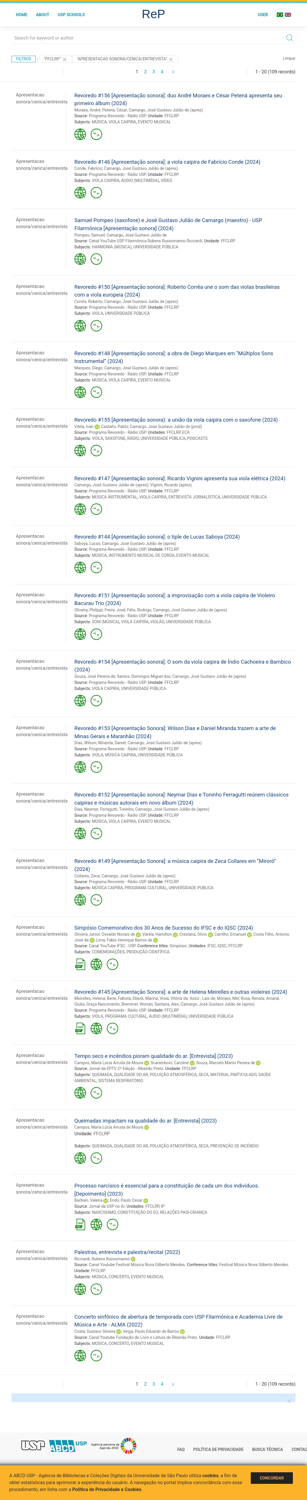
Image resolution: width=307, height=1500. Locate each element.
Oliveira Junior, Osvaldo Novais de (104, 934)
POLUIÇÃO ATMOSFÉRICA (173, 1074)
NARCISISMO (103, 1212)
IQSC (222, 945)
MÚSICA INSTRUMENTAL (114, 497)
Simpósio (178, 945)
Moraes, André (87, 110)
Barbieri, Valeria (88, 1200)
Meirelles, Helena (89, 998)
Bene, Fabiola (119, 998)
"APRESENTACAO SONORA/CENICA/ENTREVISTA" (125, 59)
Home (21, 14)
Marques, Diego (88, 368)
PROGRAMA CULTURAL (146, 887)
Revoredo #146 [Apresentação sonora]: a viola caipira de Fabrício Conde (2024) (167, 162)
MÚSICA (99, 122)
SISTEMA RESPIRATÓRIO (120, 1080)
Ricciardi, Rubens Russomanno (102, 1259)
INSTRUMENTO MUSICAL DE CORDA (141, 555)
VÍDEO (166, 180)
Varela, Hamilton (157, 934)
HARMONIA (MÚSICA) (112, 247)
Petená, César (114, 110)
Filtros (23, 59)
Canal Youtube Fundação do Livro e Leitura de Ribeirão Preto (143, 1337)
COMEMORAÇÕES (108, 952)
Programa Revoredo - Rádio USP (117, 115)
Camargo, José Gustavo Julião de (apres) (166, 110)
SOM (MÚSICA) (105, 621)
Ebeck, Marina (145, 998)
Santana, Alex (166, 1004)
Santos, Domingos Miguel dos (143, 676)
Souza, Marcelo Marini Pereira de (225, 1062)
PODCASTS (197, 438)
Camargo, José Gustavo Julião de (137, 235)
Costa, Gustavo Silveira (94, 1331)
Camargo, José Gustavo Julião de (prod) (166, 426)
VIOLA (97, 313)
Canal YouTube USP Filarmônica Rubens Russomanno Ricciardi (145, 241)
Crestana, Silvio (193, 934)
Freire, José (114, 610)
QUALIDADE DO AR (131, 1074)
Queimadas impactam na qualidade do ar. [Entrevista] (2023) (145, 1121)
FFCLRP (171, 115)
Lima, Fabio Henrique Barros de (124, 940)
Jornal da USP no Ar (107, 1206)
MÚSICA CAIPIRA (120, 755)
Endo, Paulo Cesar (126, 1200)
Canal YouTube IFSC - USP (112, 945)
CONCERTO (118, 1276)
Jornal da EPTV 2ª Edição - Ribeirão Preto (126, 1068)
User (263, 14)
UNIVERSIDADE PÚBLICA (155, 247)
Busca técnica (267, 1449)
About (42, 14)
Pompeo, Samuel (89, 235)
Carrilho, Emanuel (230, 934)
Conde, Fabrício (88, 168)
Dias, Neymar (86, 809)
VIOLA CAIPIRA (122, 122)
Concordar (272, 1478)
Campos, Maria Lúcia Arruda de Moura (108, 1062)
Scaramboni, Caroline (170, 1062)
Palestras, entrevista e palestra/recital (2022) (127, 1252)
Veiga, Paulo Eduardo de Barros (151, 1331)
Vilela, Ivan (83, 426)
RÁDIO (133, 438)
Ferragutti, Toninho (116, 809)
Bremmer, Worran (137, 1004)
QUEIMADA (102, 1074)
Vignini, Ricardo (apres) (171, 485)
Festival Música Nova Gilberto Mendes (253, 1264)
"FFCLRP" (56, 59)
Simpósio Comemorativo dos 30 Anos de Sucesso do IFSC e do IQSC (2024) (163, 928)
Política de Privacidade (218, 1449)
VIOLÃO (157, 621)
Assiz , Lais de (202, 998)
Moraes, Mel (228, 998)
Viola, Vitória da (174, 998)
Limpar (289, 58)
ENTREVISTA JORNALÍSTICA (194, 497)
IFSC (211, 945)
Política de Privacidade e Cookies (107, 1489)
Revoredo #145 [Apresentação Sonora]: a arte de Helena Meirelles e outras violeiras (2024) (180, 992)
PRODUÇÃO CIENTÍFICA (147, 952)
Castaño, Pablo (114, 426)
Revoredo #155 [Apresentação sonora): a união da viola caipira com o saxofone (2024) (176, 420)
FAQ (181, 1449)
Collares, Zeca (87, 876)
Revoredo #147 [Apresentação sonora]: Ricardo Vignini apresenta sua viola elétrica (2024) (179, 478)
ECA (186, 432)
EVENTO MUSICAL (154, 122)
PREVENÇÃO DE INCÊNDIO (234, 1146)
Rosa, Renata (252, 998)
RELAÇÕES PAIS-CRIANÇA (183, 1212)
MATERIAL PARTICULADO (233, 1074)
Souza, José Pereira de (94, 676)
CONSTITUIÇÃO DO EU (137, 1212)
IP (163, 1206)
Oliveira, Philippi (88, 610)
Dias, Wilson (85, 742)
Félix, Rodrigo (139, 610)
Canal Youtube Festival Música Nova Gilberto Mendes (137, 1264)
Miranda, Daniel (112, 742)
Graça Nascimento (102, 1004)
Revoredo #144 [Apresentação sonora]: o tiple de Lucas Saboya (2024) (157, 537)
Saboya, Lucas (87, 543)
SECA (204, 1074)
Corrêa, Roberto (88, 301)
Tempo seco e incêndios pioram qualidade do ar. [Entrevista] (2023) (153, 1056)
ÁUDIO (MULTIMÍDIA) (140, 180)
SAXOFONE (115, 438)
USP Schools (71, 14)
